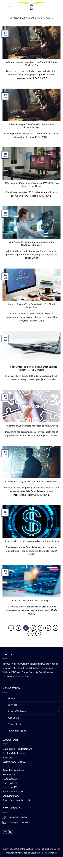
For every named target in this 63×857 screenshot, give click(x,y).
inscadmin (45, 18)
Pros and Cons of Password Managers (31, 600)
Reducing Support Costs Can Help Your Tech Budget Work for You (31, 63)
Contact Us (14, 723)
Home (11, 698)
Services (12, 704)
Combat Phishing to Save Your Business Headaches (31, 481)
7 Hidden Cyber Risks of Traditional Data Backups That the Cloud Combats (31, 368)
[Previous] (11, 628)
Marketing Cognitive (29, 852)
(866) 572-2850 (17, 817)
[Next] (38, 633)
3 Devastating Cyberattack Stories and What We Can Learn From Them (31, 184)
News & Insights (17, 730)
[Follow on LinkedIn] (10, 832)
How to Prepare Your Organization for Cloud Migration (31, 306)
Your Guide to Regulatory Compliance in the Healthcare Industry (31, 243)
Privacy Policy (49, 852)
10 (30, 633)
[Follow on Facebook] (5, 832)
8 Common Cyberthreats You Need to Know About (31, 425)
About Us (13, 717)
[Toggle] (58, 705)
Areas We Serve (17, 711)
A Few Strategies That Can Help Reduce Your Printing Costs (31, 126)
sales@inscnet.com (19, 822)
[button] (11, 5)
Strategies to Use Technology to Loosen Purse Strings (31, 541)
